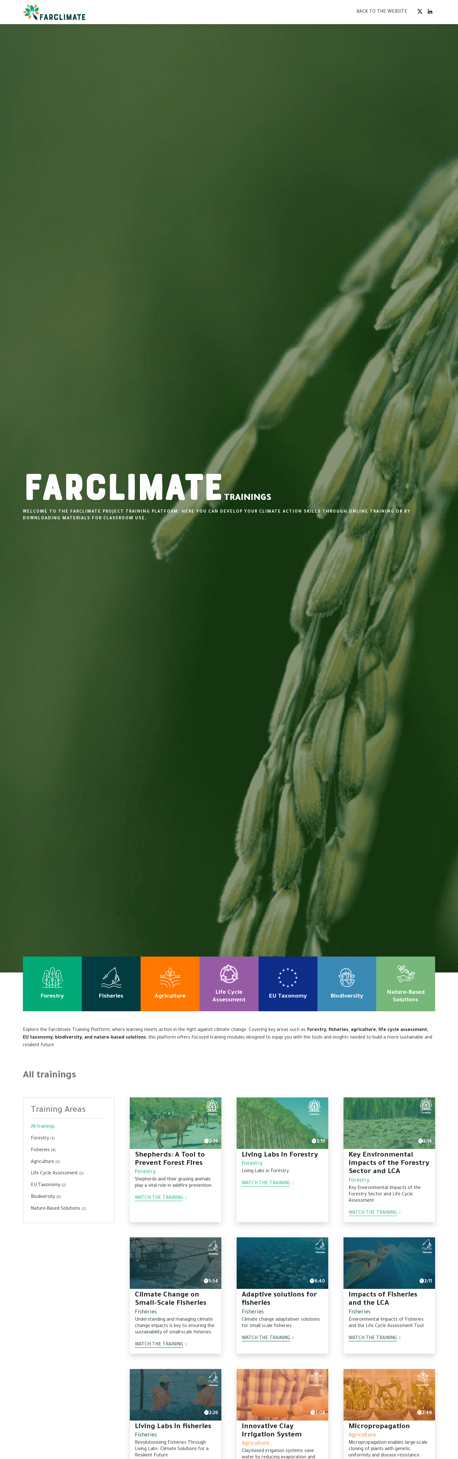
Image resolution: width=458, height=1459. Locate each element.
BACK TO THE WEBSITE (382, 12)
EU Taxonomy (48, 1185)
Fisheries (43, 1150)
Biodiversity (46, 1197)
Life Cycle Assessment (57, 1173)
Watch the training (161, 1198)
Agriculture (45, 1162)
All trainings (43, 1127)
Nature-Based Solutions (58, 1209)
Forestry (43, 1138)
